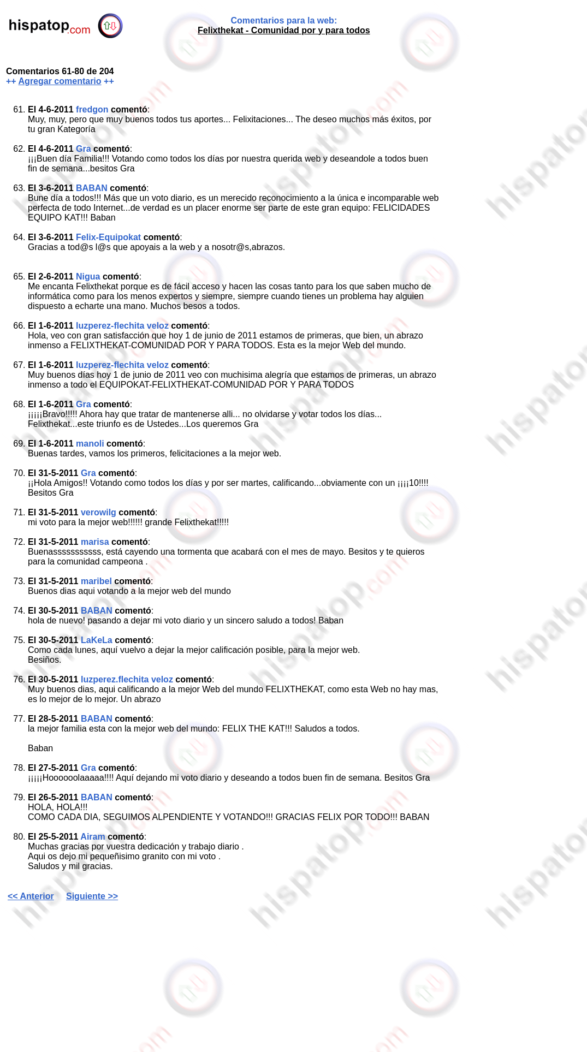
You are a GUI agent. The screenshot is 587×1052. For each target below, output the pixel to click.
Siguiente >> (92, 896)
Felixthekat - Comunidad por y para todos (284, 30)
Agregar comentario (60, 81)
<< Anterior (31, 896)
